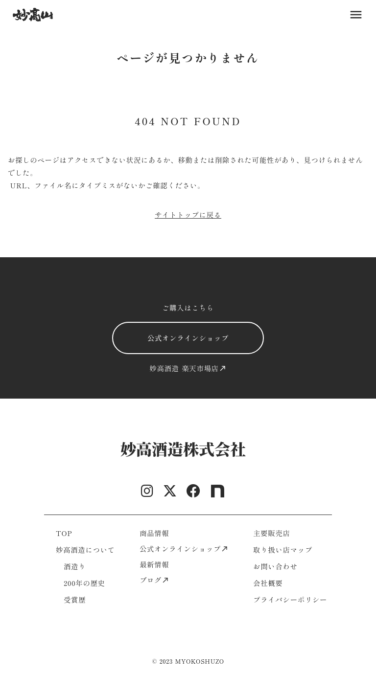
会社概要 (267, 583)
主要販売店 (271, 533)
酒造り (75, 566)
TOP (64, 533)
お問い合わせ (275, 566)
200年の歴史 (84, 583)
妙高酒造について (85, 549)
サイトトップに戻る (188, 214)
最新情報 (154, 564)
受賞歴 (75, 599)
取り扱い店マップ (282, 549)
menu (356, 15)
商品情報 (154, 533)
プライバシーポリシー (290, 599)
